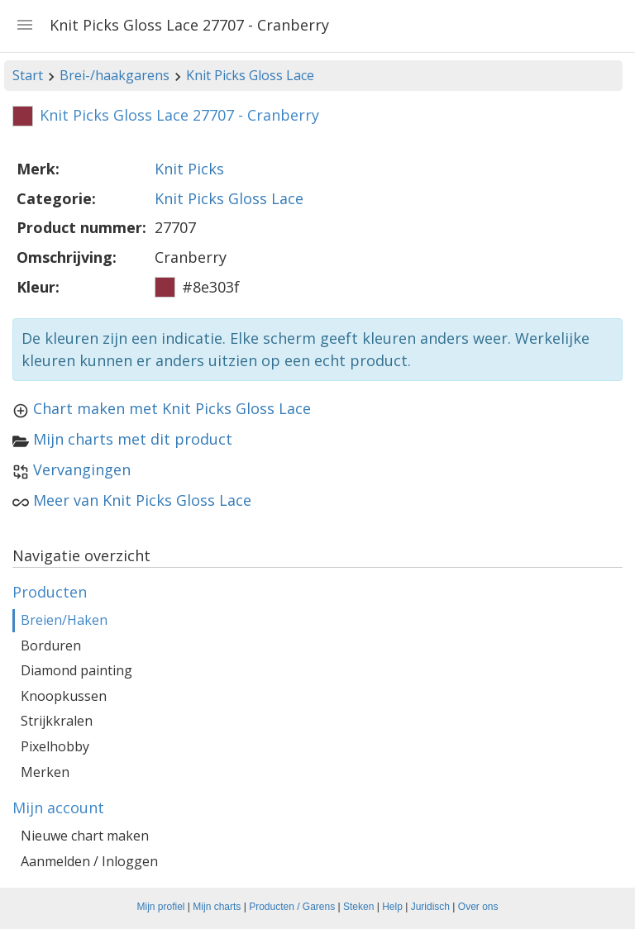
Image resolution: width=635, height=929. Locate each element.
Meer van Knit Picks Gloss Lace (142, 500)
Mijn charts (217, 906)
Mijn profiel (161, 906)
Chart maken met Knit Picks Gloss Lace (172, 408)
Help (392, 906)
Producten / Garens (292, 906)
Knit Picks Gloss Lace (250, 75)
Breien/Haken (64, 620)
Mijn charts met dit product (132, 439)
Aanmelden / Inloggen (89, 861)
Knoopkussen (64, 696)
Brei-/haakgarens (114, 75)
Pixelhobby (55, 746)
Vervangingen (82, 469)
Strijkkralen (57, 721)
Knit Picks (189, 169)
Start (27, 75)
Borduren (51, 645)
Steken (358, 906)
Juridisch (430, 906)
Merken (45, 772)
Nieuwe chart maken (85, 836)
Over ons (478, 906)
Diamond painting (76, 670)
